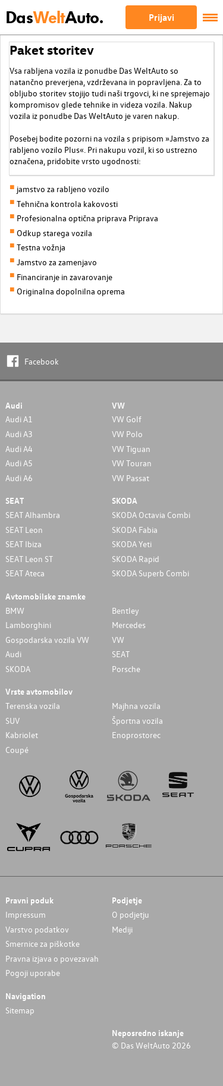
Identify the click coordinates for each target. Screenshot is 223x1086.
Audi (13, 654)
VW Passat (130, 478)
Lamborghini (28, 624)
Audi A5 (19, 463)
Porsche (126, 668)
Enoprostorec (136, 734)
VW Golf (127, 419)
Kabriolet (21, 734)
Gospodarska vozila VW (47, 639)
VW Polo (127, 434)
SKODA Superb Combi (150, 573)
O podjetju (130, 914)
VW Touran (132, 463)
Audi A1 (19, 419)
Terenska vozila (32, 705)
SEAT (121, 654)
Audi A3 (19, 434)
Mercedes (129, 624)
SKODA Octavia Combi (151, 514)
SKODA (17, 668)
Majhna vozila (136, 705)
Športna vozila (137, 720)
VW (118, 639)
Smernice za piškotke (42, 943)
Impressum (25, 914)
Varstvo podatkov (37, 929)
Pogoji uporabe (32, 972)
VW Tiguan (131, 448)
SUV (12, 720)
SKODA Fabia (135, 529)
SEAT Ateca (25, 573)
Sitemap (19, 1010)
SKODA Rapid (135, 558)
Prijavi (161, 17)
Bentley (125, 610)
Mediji (122, 929)
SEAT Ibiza (23, 544)
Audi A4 (19, 448)
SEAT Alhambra (32, 514)
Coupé (17, 749)
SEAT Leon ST (29, 558)
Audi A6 (19, 478)
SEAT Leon (24, 529)
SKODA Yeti (132, 544)
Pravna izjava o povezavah (52, 958)
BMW (14, 610)
